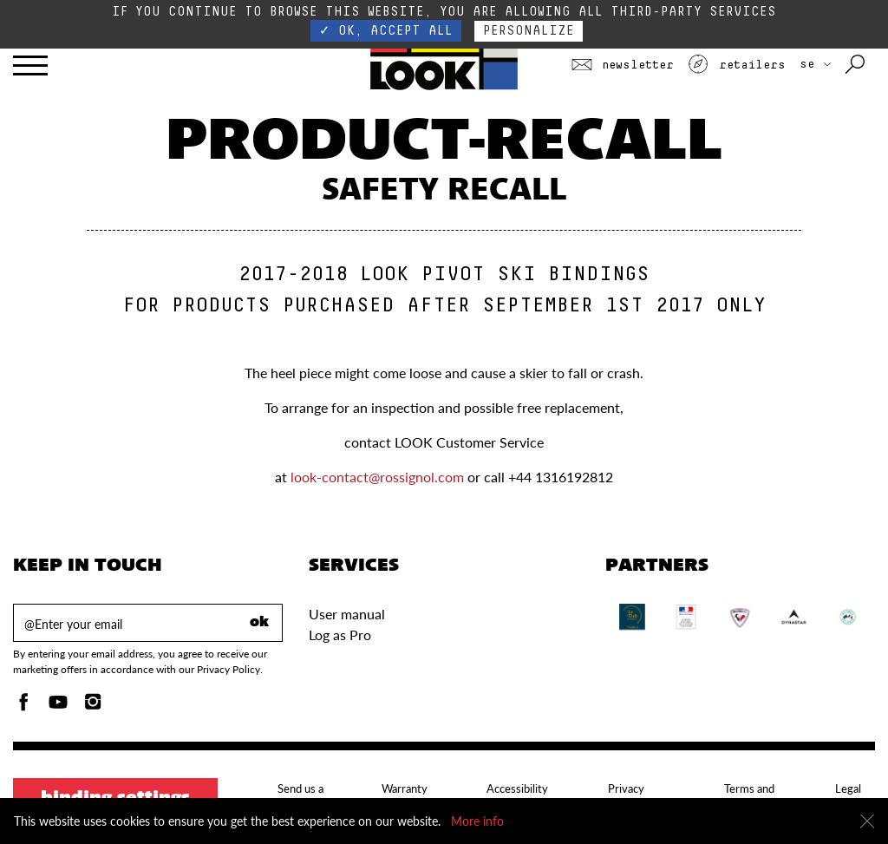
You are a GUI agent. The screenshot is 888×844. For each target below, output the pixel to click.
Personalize (528, 30)
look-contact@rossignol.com (377, 476)
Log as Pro (340, 634)
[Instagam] (92, 706)
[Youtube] (58, 706)
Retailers (736, 65)
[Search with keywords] (856, 65)
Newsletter (622, 65)
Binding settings (115, 799)
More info (477, 821)
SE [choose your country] (815, 64)
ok (259, 623)
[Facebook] (23, 706)
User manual (347, 613)
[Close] (867, 821)
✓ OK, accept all (386, 30)
